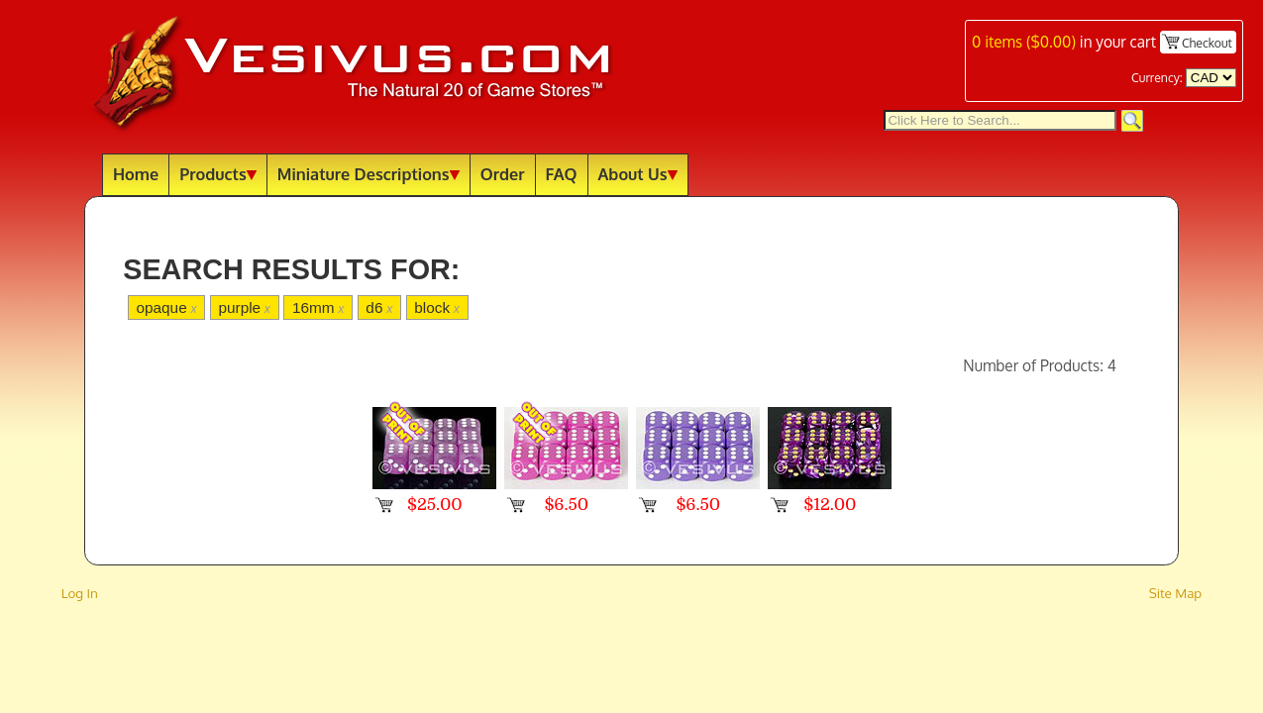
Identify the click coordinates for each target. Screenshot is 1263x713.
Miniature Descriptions (368, 173)
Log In (79, 592)
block (437, 307)
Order (502, 173)
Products (218, 173)
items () (1024, 41)
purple (244, 307)
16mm (318, 307)
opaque (166, 307)
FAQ (562, 173)
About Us (638, 173)
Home (135, 173)
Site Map (1176, 592)
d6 (379, 307)
